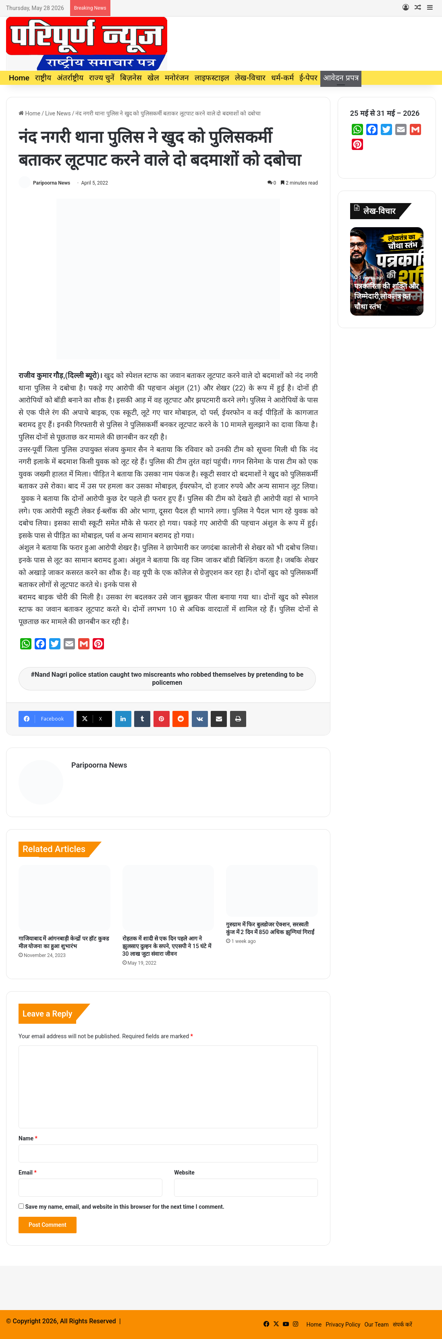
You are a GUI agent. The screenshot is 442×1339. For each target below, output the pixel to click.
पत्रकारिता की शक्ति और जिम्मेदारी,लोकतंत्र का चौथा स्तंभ (386, 296)
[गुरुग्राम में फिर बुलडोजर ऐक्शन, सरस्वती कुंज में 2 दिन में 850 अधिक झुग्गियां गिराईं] (272, 890)
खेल (153, 77)
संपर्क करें (402, 1324)
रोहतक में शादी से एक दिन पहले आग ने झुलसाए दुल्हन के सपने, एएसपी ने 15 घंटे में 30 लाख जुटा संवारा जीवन (166, 946)
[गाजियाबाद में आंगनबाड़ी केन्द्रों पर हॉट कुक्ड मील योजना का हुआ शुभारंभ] (64, 898)
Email (28, 1172)
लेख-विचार (250, 77)
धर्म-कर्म (282, 77)
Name (28, 1138)
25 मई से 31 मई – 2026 (385, 113)
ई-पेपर (308, 77)
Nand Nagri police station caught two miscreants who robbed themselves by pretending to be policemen (169, 678)
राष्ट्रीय (43, 77)
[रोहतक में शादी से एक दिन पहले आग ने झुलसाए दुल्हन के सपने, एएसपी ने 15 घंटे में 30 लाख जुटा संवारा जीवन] (168, 898)
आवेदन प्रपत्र (341, 77)
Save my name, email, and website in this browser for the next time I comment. (124, 1206)
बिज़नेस (131, 77)
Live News (58, 113)
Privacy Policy (343, 1324)
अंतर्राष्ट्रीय (70, 77)
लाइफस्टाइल (212, 77)
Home (19, 77)
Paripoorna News (51, 183)
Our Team (376, 1324)
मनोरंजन (177, 77)
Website (184, 1172)
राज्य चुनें (101, 77)
